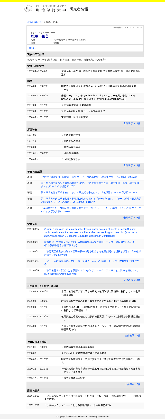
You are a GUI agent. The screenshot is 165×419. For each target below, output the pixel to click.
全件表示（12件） (133, 165)
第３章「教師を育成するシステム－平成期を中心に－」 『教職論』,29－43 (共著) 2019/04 (89, 192)
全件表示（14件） (133, 280)
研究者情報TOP (34, 22)
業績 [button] (31, 48)
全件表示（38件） (133, 217)
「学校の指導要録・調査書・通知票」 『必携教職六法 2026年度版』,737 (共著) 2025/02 (89, 177)
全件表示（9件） (134, 335)
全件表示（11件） (133, 123)
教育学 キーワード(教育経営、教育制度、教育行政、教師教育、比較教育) (66, 59)
